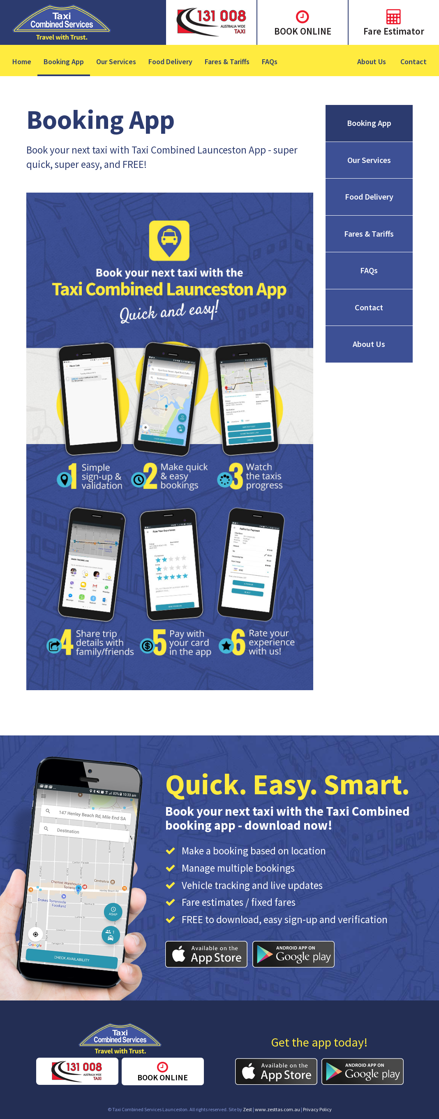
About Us (371, 61)
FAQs (269, 61)
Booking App (64, 61)
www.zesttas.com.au (277, 1109)
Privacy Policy (317, 1109)
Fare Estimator (393, 31)
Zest (247, 1109)
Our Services (116, 61)
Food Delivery (170, 61)
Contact (413, 61)
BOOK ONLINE (302, 31)
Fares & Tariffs (227, 61)
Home (21, 61)
